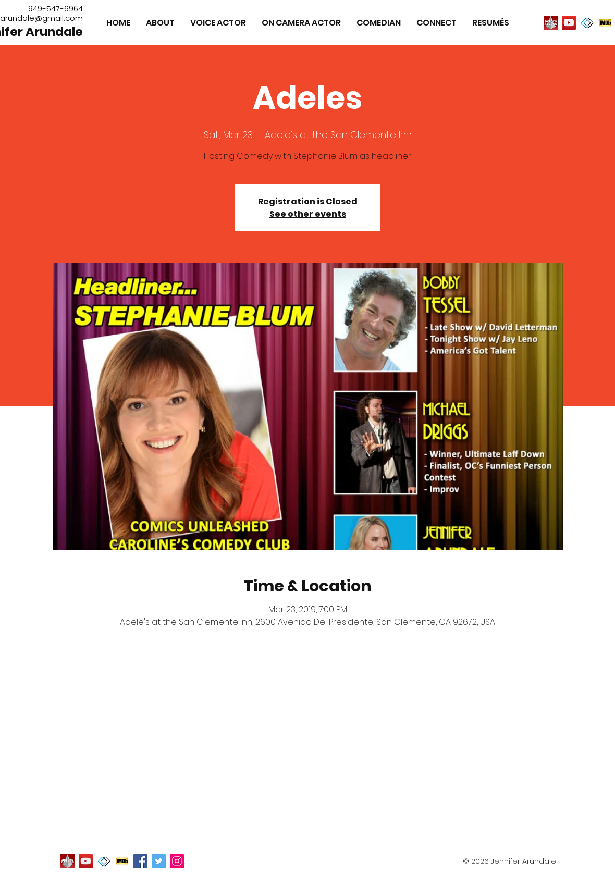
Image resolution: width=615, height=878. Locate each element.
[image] (551, 23)
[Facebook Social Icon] (140, 861)
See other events (307, 214)
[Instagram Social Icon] (177, 861)
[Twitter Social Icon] (159, 861)
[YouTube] (569, 23)
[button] (490, 23)
